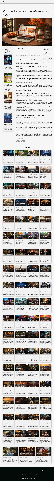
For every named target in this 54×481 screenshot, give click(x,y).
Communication (27, 475)
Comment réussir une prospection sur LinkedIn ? (8, 353)
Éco (11, 475)
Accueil (3, 5)
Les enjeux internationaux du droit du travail (8, 221)
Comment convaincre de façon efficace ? (20, 403)
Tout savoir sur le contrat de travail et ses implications (45, 386)
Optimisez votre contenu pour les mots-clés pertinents (26, 50)
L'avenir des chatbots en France (31, 238)
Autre (7, 5)
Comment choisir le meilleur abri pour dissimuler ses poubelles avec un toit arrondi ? (8, 87)
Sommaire (20, 48)
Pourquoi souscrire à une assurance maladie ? (8, 188)
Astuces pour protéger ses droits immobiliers (45, 436)
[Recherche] (27, 471)
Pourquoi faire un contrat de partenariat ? (33, 436)
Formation (35, 475)
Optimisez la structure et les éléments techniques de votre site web (29, 55)
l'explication (18, 72)
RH (18, 475)
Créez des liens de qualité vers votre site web (25, 53)
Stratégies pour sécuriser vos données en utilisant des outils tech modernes (8, 127)
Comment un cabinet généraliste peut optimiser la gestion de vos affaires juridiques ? (8, 107)
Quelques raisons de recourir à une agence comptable (33, 419)
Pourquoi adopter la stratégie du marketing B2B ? (21, 386)
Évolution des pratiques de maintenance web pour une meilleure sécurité (8, 68)
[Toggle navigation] (3, 2)
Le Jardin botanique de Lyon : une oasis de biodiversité (9, 454)
